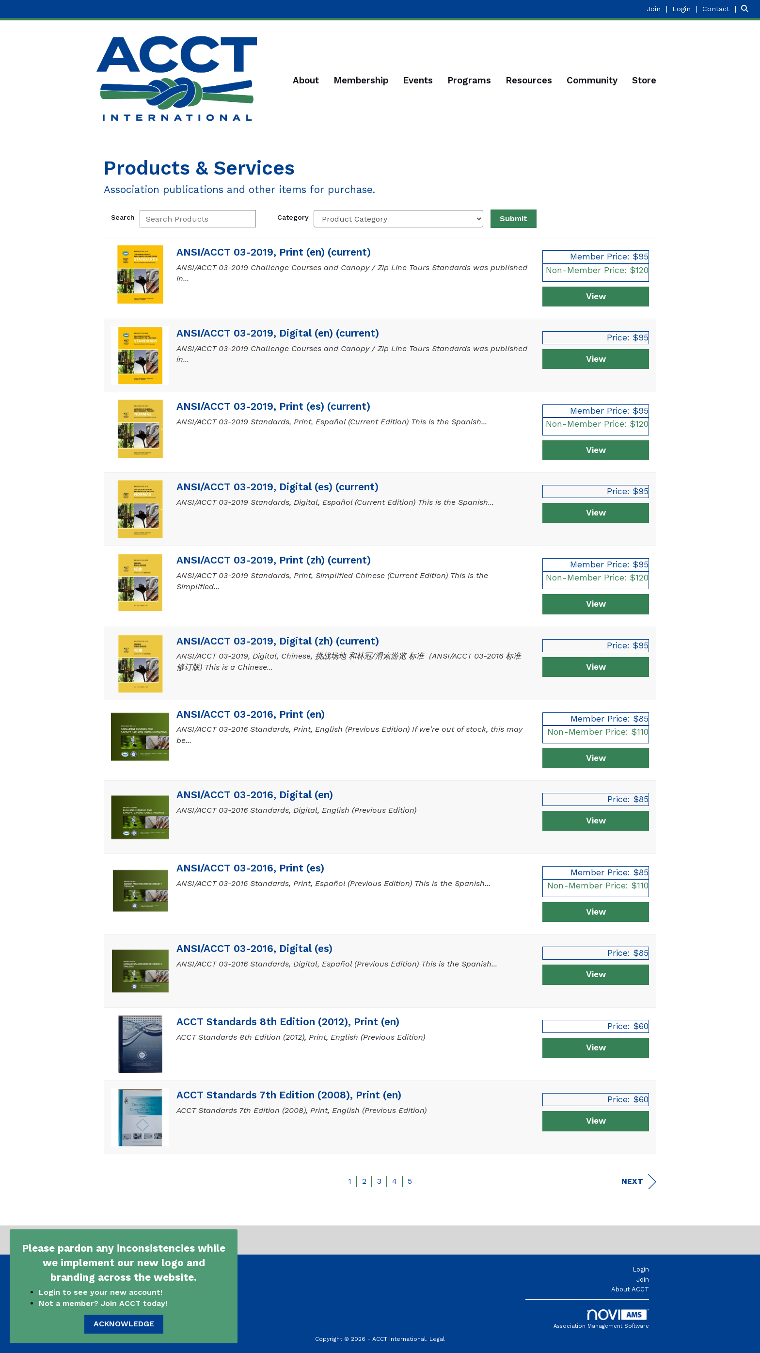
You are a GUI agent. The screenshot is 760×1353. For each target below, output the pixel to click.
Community (592, 80)
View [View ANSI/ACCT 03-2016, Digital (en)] (596, 820)
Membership (360, 80)
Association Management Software (601, 1319)
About (306, 80)
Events (418, 80)
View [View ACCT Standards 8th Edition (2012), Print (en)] (596, 1047)
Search (123, 217)
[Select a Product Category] (398, 218)
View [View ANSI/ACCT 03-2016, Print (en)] (596, 758)
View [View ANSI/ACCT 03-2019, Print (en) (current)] (596, 296)
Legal (437, 1339)
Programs (469, 80)
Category (293, 217)
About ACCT (630, 1289)
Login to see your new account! (102, 1292)
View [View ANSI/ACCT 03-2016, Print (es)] (596, 912)
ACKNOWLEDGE (124, 1323)
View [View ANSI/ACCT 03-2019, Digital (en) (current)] (596, 359)
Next (638, 1181)
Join (642, 1279)
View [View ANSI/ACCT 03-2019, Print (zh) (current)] (596, 604)
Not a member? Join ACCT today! (103, 1303)
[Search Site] (747, 8)
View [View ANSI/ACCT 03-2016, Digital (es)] (596, 974)
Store (644, 80)
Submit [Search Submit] (513, 218)
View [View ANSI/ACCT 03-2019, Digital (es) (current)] (596, 512)
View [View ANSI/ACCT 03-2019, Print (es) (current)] (596, 450)
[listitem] (658, 8)
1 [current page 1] (349, 1181)
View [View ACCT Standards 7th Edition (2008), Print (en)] (596, 1121)
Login (641, 1269)
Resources (529, 80)
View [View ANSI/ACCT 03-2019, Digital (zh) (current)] (596, 667)
